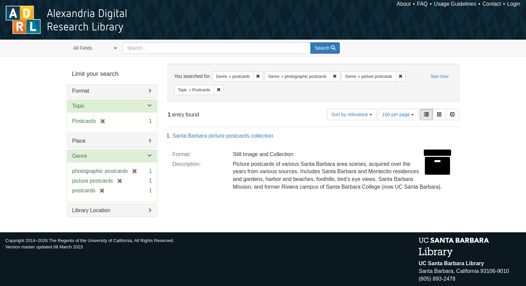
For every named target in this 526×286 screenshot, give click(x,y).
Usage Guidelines (455, 4)
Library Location (91, 210)
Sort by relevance (351, 114)
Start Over (439, 76)
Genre (79, 156)
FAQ (422, 4)
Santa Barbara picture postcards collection (222, 136)
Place (79, 141)
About (404, 4)
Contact (491, 4)
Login (513, 4)
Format (80, 91)
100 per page (398, 114)
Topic (78, 106)
